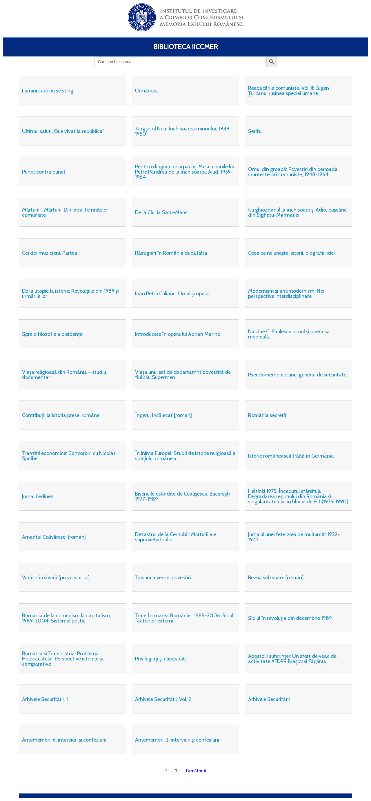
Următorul (196, 770)
